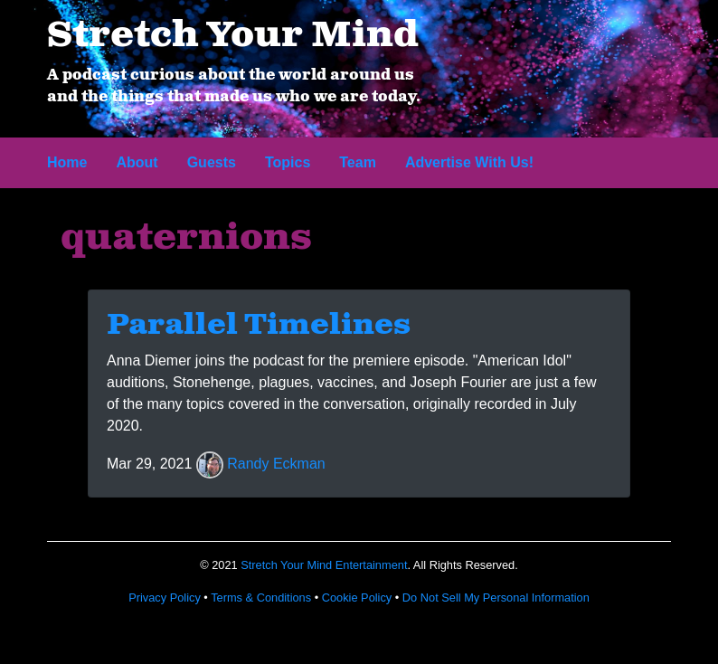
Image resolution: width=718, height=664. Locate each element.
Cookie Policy (357, 597)
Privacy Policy (164, 597)
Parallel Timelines (259, 326)
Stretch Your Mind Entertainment (324, 565)
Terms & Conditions (261, 597)
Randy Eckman (276, 464)
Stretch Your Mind (233, 36)
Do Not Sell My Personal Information (496, 597)
